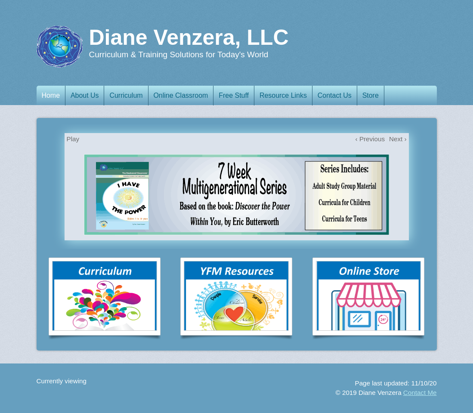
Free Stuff (238, 95)
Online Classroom (185, 95)
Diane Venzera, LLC (189, 37)
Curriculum (129, 95)
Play (73, 139)
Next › (398, 139)
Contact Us (341, 95)
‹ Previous (370, 139)
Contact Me (420, 392)
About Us (87, 95)
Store (378, 95)
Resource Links (288, 95)
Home (52, 95)
